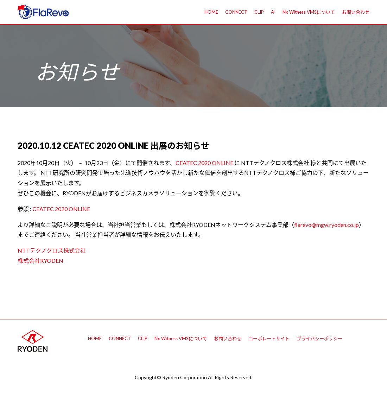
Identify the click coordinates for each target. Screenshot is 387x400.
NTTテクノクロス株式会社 (52, 250)
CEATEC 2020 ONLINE (204, 162)
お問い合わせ (355, 12)
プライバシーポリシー (319, 338)
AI (273, 12)
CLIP (259, 12)
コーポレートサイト (269, 338)
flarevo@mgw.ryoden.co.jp (326, 224)
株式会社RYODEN (40, 260)
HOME (211, 12)
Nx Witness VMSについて (309, 12)
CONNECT (236, 12)
